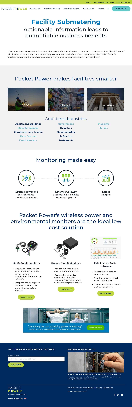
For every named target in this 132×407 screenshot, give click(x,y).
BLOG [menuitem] (88, 2)
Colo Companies (28, 128)
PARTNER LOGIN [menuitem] (123, 2)
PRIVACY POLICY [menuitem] (75, 388)
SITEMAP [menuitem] (98, 388)
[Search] (108, 8)
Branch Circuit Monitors (66, 263)
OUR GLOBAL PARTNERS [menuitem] (104, 2)
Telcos (104, 128)
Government (66, 124)
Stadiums (104, 124)
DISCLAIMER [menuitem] (88, 388)
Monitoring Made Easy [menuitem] (77, 391)
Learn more (26, 297)
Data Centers (28, 136)
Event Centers (28, 140)
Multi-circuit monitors (26, 263)
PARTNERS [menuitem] (108, 388)
